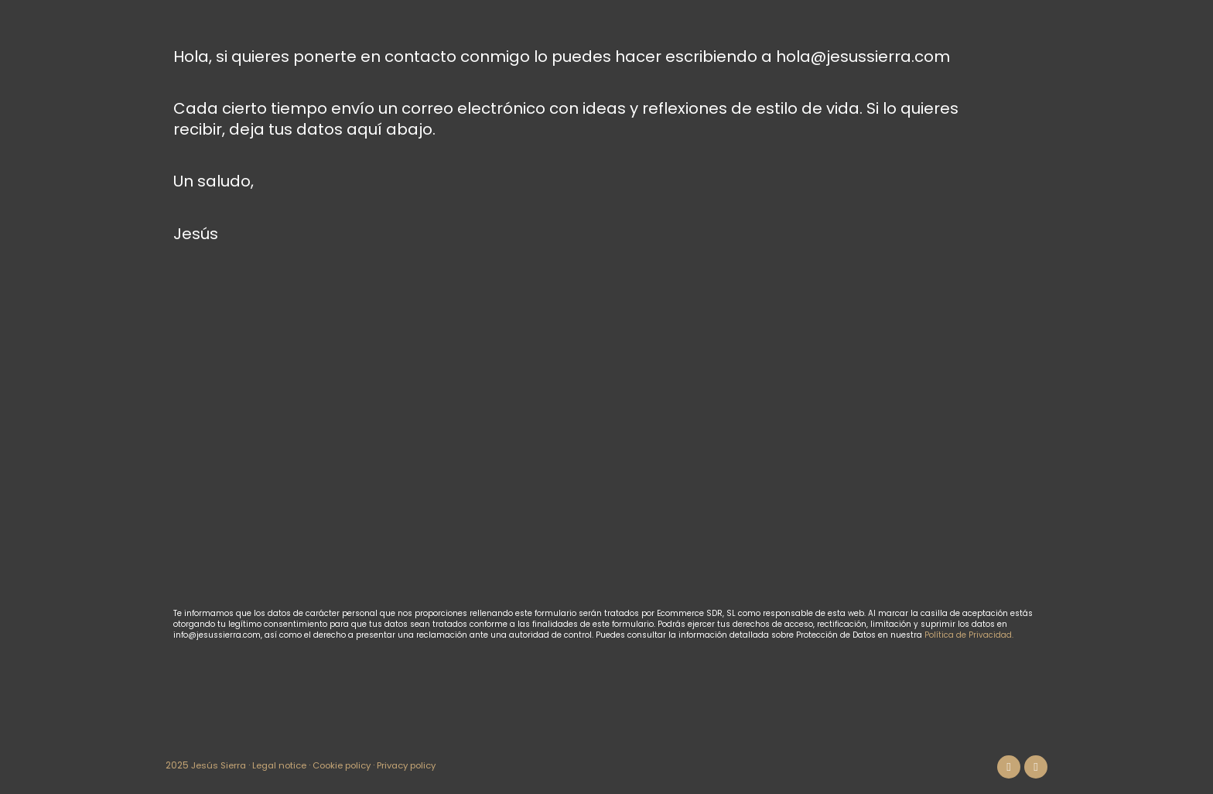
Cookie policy (349, 765)
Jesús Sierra (219, 765)
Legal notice (283, 765)
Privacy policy (420, 765)
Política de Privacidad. (968, 635)
